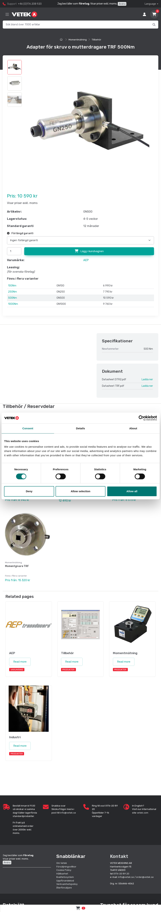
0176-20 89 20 (121, 873)
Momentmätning (78, 39)
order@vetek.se (145, 877)
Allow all (131, 491)
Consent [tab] (27, 428)
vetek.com (142, 812)
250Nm (12, 291)
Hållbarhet (62, 873)
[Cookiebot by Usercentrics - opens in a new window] (141, 418)
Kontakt (119, 856)
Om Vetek (61, 863)
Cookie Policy (63, 870)
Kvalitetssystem (65, 877)
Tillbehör (96, 39)
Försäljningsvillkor (66, 866)
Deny (29, 491)
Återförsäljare (64, 887)
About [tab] (133, 428)
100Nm (12, 285)
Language (150, 3)
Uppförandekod (65, 880)
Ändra (122, 4)
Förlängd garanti (20, 233)
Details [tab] (80, 428)
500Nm (12, 297)
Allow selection (80, 491)
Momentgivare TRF (17, 566)
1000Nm (13, 303)
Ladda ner (147, 379)
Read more (20, 661)
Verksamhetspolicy (67, 884)
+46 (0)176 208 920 (30, 3)
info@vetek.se (68, 812)
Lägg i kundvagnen (89, 251)
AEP (86, 260)
